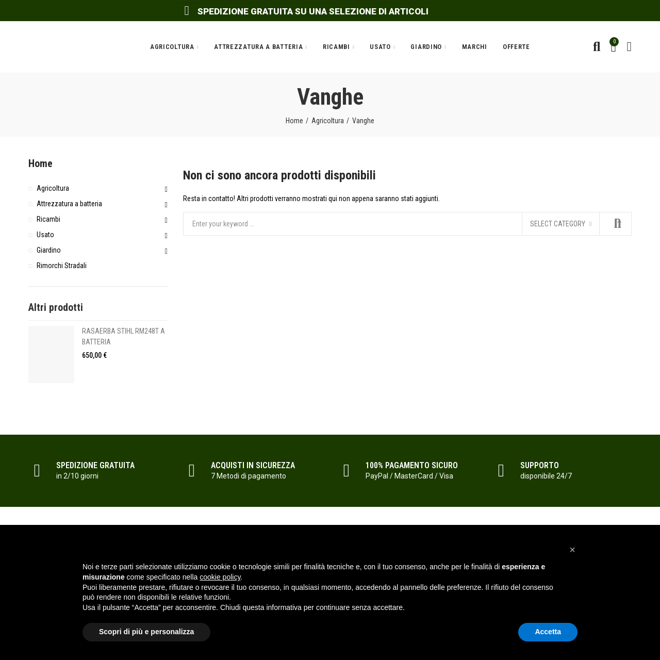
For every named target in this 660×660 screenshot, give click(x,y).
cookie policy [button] (220, 577)
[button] (572, 549)
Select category (557, 224)
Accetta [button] (548, 632)
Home (40, 163)
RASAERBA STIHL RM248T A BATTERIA (123, 336)
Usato (45, 234)
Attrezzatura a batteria (69, 204)
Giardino (49, 250)
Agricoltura (53, 188)
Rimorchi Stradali (62, 265)
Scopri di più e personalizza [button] (146, 632)
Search (615, 224)
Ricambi (48, 219)
